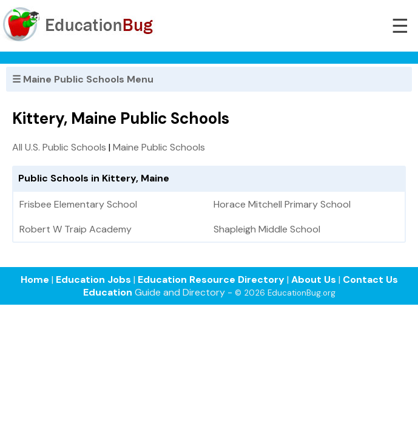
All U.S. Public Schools (59, 147)
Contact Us (370, 279)
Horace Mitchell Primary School (282, 204)
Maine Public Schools (159, 147)
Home (35, 279)
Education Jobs (93, 279)
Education (107, 292)
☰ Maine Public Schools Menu (82, 79)
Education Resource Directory (211, 279)
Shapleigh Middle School (267, 229)
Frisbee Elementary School (78, 204)
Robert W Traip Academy (75, 229)
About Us (313, 279)
